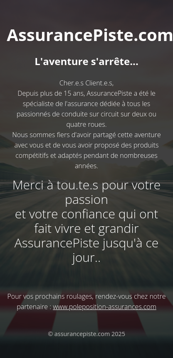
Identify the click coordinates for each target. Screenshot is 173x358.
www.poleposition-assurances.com (104, 306)
